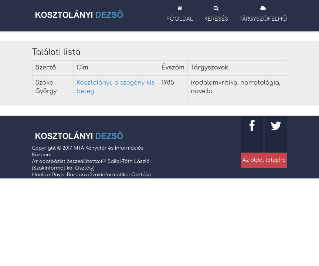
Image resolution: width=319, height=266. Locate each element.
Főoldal (180, 14)
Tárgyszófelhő (263, 14)
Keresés (216, 14)
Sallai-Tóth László (128, 161)
